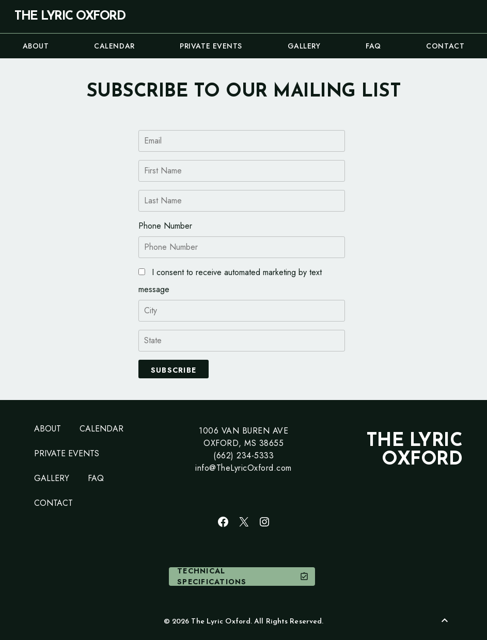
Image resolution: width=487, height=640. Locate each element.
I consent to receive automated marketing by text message (230, 280)
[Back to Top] (444, 620)
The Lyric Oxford (69, 16)
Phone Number (165, 226)
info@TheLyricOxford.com (243, 468)
